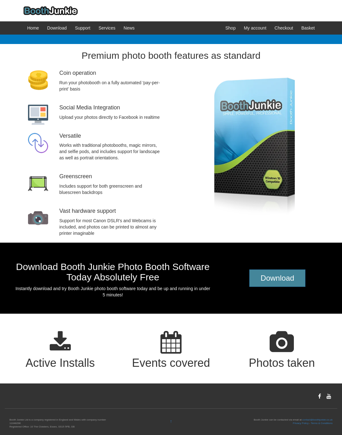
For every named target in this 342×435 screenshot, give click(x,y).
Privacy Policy (301, 423)
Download (57, 27)
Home (33, 27)
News (129, 27)
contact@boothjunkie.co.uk (317, 419)
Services (106, 27)
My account (255, 27)
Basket (308, 27)
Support (82, 27)
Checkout (284, 27)
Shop (230, 27)
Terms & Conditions (322, 423)
